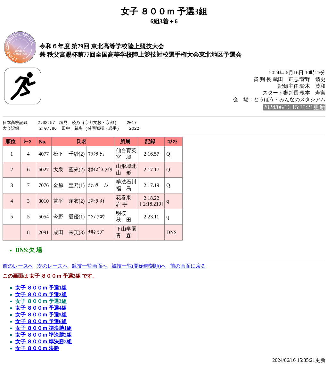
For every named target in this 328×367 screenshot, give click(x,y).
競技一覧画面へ (90, 266)
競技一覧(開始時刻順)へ (138, 266)
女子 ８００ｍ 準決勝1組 (43, 328)
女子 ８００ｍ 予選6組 (41, 322)
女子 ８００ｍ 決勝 (37, 349)
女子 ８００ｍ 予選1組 (41, 288)
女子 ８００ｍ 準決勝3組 (43, 342)
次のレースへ (52, 266)
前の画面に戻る (188, 266)
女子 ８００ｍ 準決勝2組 (43, 335)
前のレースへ (18, 266)
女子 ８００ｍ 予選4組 (41, 308)
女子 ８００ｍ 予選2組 (41, 295)
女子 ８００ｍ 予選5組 (41, 315)
